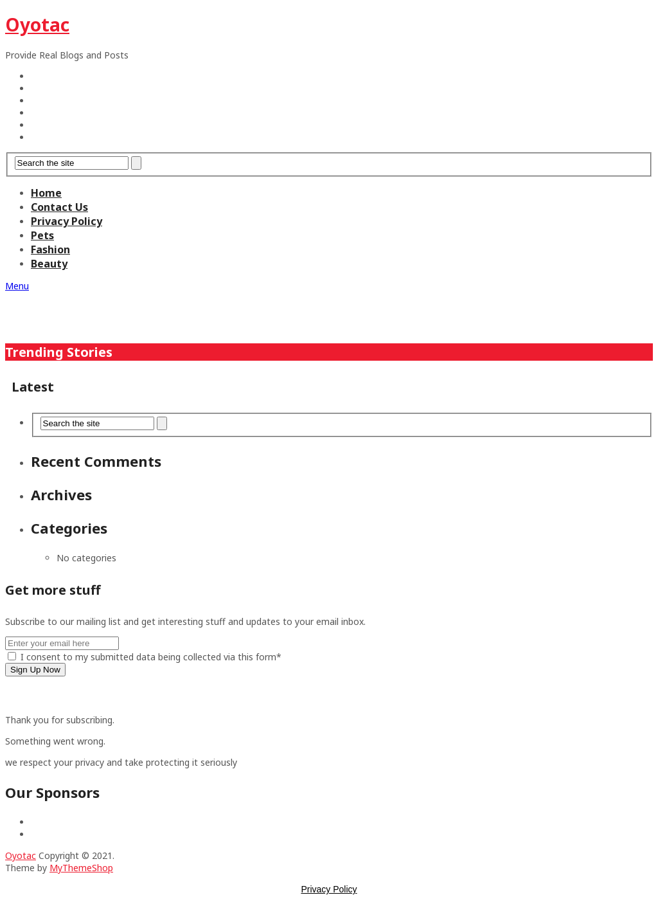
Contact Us (59, 207)
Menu (17, 286)
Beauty (49, 264)
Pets (42, 235)
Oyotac (37, 24)
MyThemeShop (81, 868)
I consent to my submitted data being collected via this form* (144, 657)
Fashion (50, 249)
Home (46, 193)
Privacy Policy (66, 221)
